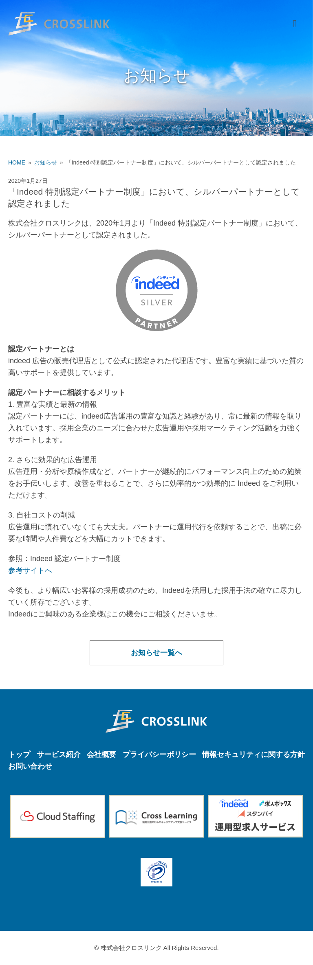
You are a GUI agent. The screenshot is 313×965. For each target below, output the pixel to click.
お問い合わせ (30, 766)
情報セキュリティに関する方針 (253, 754)
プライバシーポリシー (159, 754)
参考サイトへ (30, 570)
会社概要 (101, 754)
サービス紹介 (59, 754)
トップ (19, 754)
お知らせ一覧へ (156, 653)
